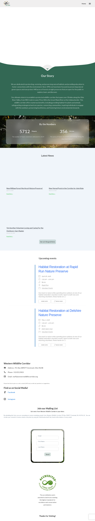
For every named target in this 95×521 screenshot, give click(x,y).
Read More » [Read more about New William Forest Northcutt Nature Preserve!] (9, 194)
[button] (89, 3)
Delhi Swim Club (47, 329)
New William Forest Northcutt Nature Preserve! (24, 188)
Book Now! (58, 301)
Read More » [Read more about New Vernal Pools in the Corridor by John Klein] (52, 194)
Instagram (11, 399)
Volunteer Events (47, 288)
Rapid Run (45, 285)
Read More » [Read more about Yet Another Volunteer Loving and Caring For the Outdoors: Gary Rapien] (9, 236)
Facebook (11, 392)
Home (84, 3)
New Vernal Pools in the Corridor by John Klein (66, 188)
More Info (44, 301)
